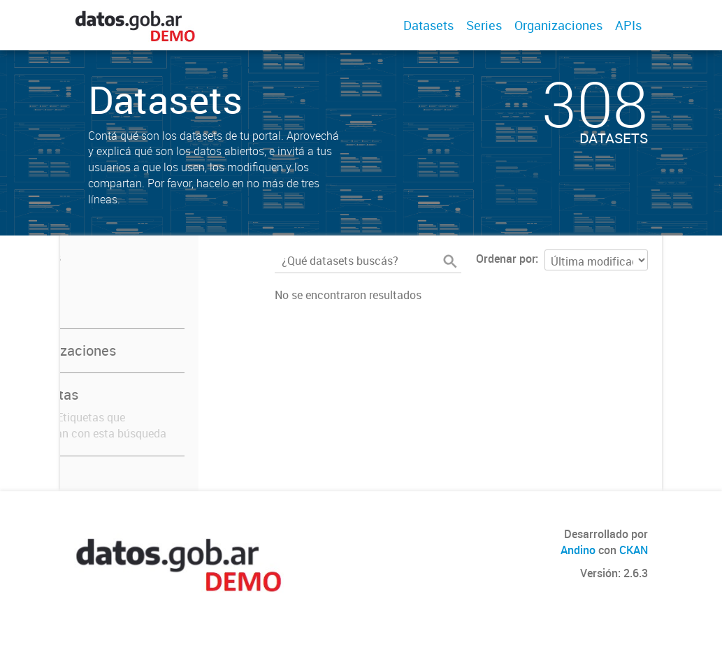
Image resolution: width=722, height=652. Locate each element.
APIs (628, 25)
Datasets (428, 25)
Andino (578, 550)
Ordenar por (505, 259)
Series (484, 25)
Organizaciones (558, 25)
